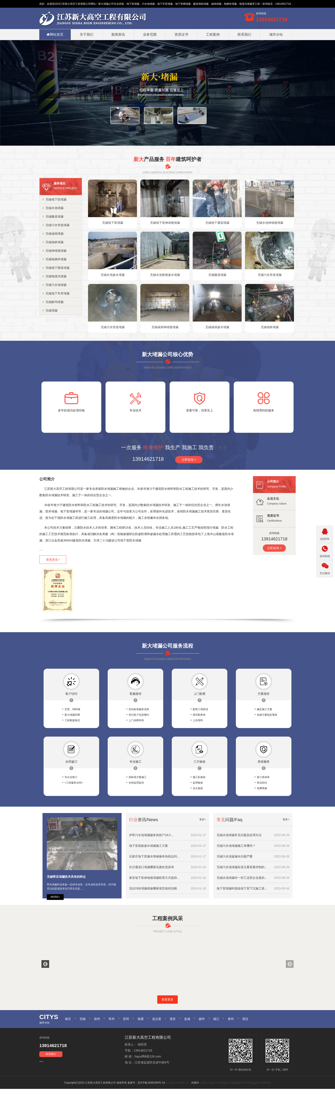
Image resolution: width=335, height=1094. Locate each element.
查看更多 (167, 1004)
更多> (202, 819)
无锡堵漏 (50, 310)
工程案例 (213, 34)
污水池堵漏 (232, 1087)
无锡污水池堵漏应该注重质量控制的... (242, 867)
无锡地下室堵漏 (54, 199)
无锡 (82, 1023)
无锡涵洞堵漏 (53, 233)
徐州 (97, 1023)
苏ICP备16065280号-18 (151, 1087)
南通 (141, 1023)
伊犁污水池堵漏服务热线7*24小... (151, 835)
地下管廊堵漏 (263, 1087)
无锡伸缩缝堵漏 (54, 250)
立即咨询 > (189, 459)
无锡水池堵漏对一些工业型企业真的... (242, 877)
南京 (68, 1023)
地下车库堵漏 (247, 1087)
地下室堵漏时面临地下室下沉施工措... (242, 888)
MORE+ (55, 896)
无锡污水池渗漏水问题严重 (235, 856)
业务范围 (150, 34)
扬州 (202, 1023)
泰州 (231, 1023)
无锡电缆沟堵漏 (54, 276)
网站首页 (55, 34)
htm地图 (180, 1087)
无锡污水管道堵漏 (56, 225)
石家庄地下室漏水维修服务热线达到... (154, 856)
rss (187, 1087)
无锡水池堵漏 (53, 208)
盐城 (187, 1023)
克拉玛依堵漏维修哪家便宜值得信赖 (153, 888)
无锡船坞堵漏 (53, 302)
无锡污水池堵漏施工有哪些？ (236, 845)
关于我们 (86, 34)
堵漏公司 (108, 3)
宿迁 (245, 1023)
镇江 (216, 1023)
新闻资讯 (118, 34)
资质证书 (181, 34)
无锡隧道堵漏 (53, 216)
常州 (112, 1023)
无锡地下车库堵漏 (56, 293)
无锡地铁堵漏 (53, 242)
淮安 (173, 1023)
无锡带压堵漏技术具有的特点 (66, 876)
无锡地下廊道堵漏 (56, 267)
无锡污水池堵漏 (54, 285)
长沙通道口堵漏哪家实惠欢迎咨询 (151, 867)
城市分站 (276, 34)
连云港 (156, 1023)
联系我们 (244, 34)
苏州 (126, 1023)
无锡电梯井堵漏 (54, 259)
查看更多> (53, 559)
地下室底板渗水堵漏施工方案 (148, 845)
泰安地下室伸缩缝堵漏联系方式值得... (154, 877)
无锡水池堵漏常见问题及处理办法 (239, 835)
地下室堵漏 (132, 3)
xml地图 (170, 1087)
